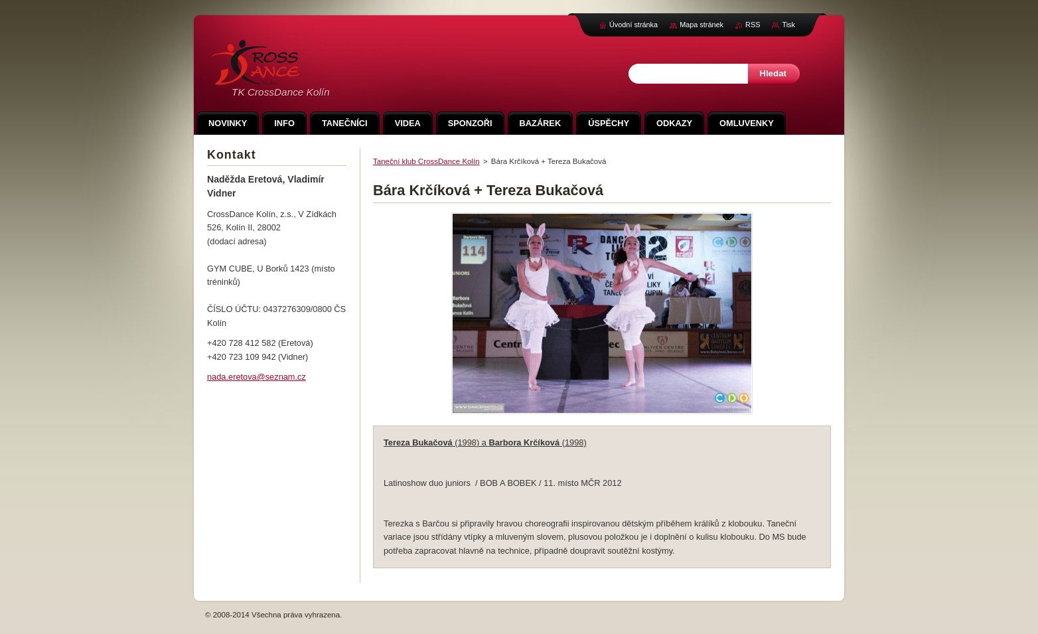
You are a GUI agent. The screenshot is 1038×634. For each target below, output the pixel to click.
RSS (752, 25)
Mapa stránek (701, 25)
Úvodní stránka (633, 25)
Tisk (788, 25)
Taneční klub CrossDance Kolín (426, 161)
